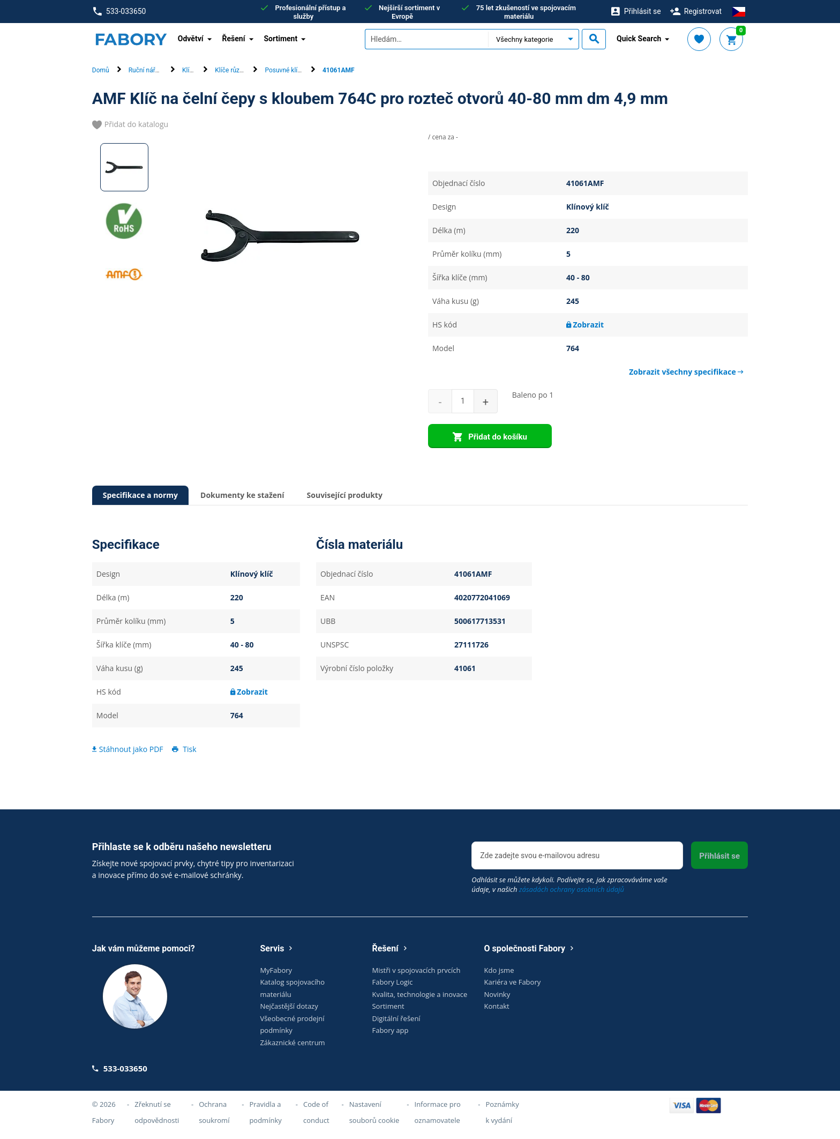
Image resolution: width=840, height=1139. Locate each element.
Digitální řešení (396, 1018)
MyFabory (276, 970)
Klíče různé (230, 70)
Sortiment (388, 1006)
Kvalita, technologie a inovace (419, 994)
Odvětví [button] (191, 38)
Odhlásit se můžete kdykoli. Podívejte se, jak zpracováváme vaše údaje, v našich (569, 884)
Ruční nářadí (146, 70)
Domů (100, 70)
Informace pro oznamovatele (438, 1112)
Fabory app (390, 1030)
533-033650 (119, 11)
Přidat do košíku (490, 437)
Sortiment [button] (281, 38)
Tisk (183, 749)
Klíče (189, 70)
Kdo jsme (499, 970)
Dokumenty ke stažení (242, 495)
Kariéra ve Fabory (512, 982)
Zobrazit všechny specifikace (686, 372)
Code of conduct (316, 1112)
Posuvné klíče (284, 70)
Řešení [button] (233, 38)
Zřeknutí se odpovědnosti (156, 1112)
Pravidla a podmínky (265, 1112)
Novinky (497, 994)
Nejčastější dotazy (289, 1006)
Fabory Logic (392, 982)
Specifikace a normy (140, 495)
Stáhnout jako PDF (127, 749)
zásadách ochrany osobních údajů (571, 889)
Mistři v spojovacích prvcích (416, 970)
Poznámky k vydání (502, 1112)
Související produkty (344, 495)
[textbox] (426, 39)
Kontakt (496, 1006)
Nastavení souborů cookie (374, 1112)
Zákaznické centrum (292, 1042)
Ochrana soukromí (214, 1112)
